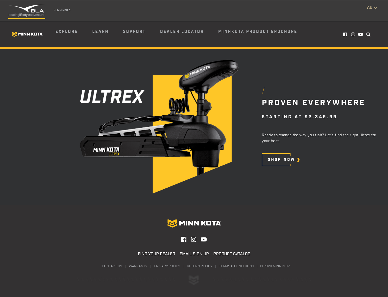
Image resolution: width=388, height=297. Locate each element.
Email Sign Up (194, 254)
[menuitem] (73, 34)
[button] (345, 34)
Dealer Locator (182, 31)
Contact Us (112, 266)
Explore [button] (66, 31)
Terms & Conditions (236, 266)
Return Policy (199, 266)
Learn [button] (100, 31)
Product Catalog (231, 254)
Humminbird (61, 10)
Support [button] (134, 31)
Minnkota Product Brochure (257, 31)
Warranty (138, 266)
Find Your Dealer (156, 254)
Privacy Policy (167, 266)
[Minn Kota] (27, 34)
